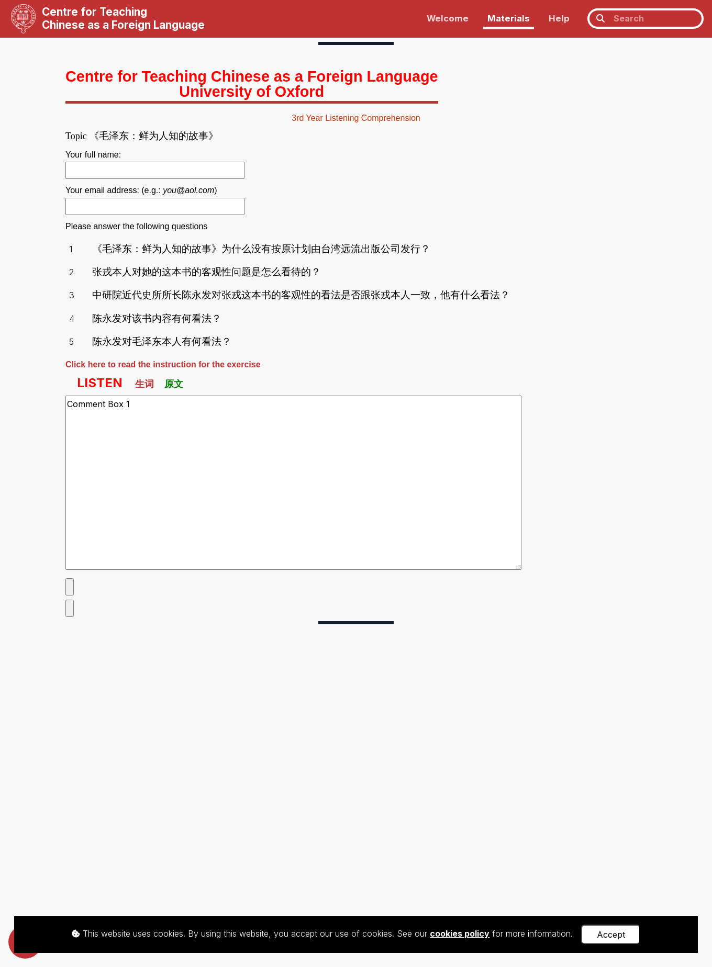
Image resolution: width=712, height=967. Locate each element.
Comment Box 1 (293, 482)
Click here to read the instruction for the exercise (163, 364)
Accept (611, 934)
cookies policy (460, 933)
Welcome (448, 18)
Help (559, 18)
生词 (144, 383)
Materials (508, 18)
